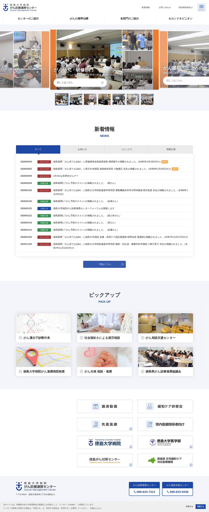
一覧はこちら (104, 264)
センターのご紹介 (28, 18)
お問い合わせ (165, 7)
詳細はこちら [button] (95, 508)
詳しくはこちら (65, 82)
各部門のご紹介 (129, 18)
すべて (38, 149)
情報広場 (171, 149)
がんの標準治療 (79, 18)
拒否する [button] (189, 506)
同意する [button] (200, 506)
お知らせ (82, 149)
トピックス (126, 149)
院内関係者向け (186, 7)
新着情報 (146, 7)
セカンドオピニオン (180, 18)
